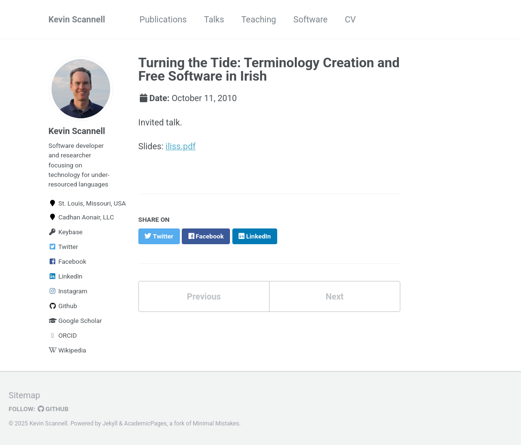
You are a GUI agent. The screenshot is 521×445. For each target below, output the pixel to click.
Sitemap (24, 395)
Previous (204, 296)
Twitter (63, 246)
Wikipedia (67, 350)
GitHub (53, 409)
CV (350, 19)
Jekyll (110, 423)
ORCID (63, 335)
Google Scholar (75, 320)
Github (63, 306)
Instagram (68, 291)
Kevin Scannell (77, 19)
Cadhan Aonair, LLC (81, 217)
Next (334, 296)
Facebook (67, 261)
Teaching (258, 19)
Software (310, 19)
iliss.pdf (181, 146)
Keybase (66, 232)
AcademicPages (145, 423)
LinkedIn (66, 276)
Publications (163, 19)
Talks (214, 19)
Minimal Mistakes (216, 423)
